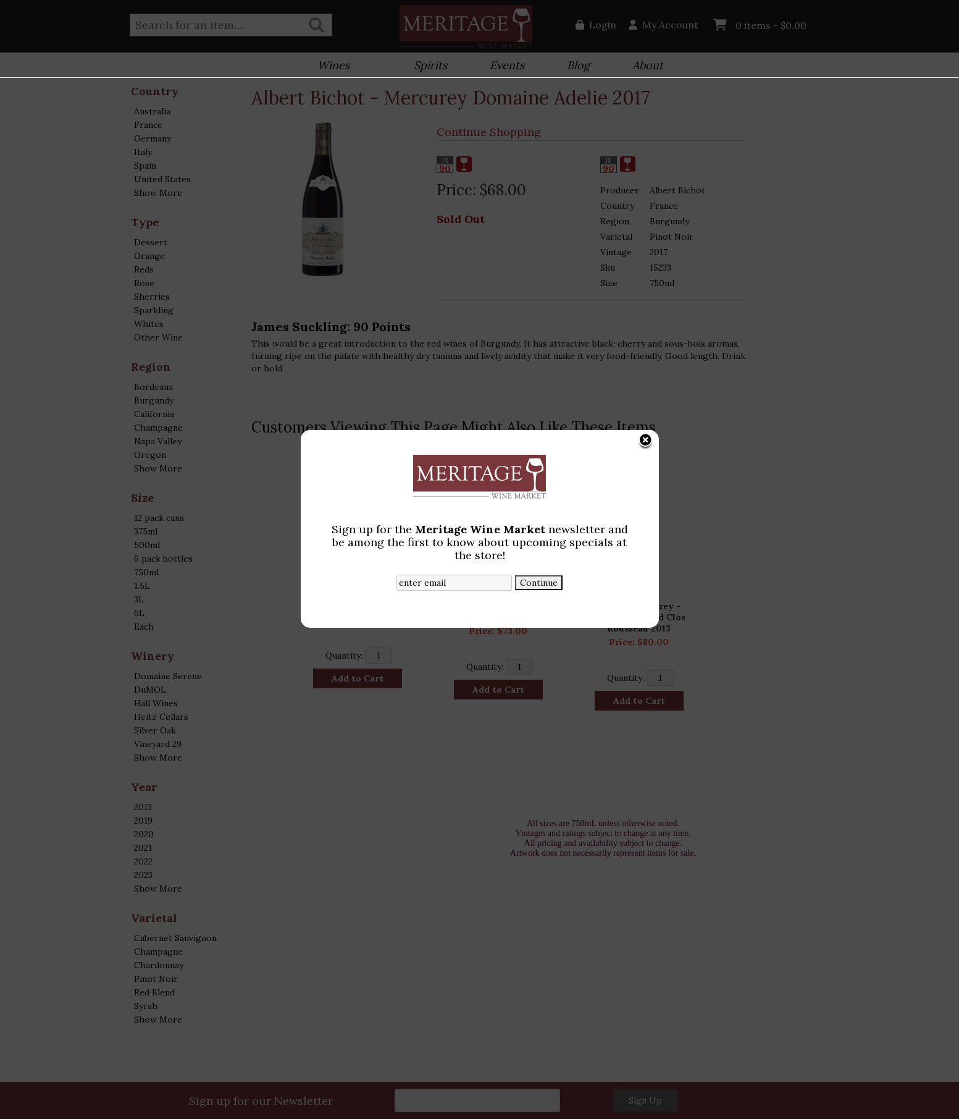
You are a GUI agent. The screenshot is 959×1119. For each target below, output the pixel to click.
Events (503, 66)
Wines (329, 66)
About (644, 66)
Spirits (426, 66)
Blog (574, 66)
